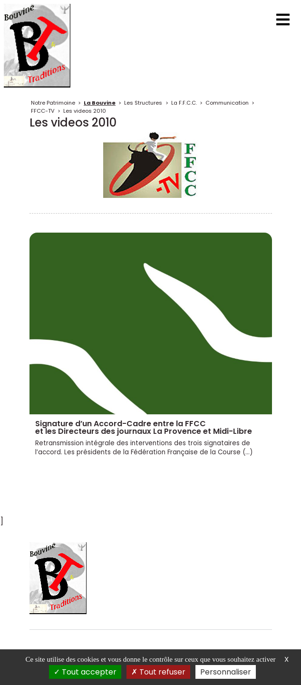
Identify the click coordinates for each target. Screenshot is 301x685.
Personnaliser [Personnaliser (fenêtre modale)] (225, 671)
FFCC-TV (43, 111)
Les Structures (143, 103)
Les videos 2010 (84, 111)
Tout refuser (158, 671)
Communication (227, 103)
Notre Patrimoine (53, 103)
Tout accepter (85, 671)
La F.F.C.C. (184, 103)
